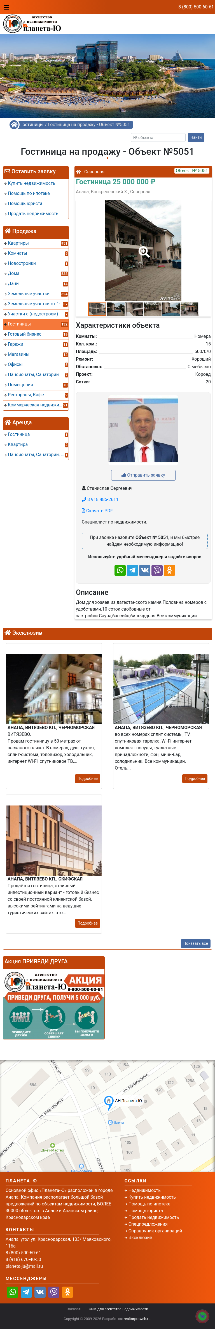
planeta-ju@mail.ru (24, 1266)
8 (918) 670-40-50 (92, 26)
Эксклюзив (140, 1237)
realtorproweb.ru (137, 1319)
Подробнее (88, 778)
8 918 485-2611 (100, 499)
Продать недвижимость (153, 1217)
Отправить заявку (143, 475)
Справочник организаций (155, 1231)
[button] (143, 248)
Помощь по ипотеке (149, 1204)
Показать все (195, 943)
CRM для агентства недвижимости (118, 1309)
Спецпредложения (148, 1224)
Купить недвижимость (152, 1197)
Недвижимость (144, 1190)
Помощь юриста (145, 1210)
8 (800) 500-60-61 (196, 7)
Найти (196, 137)
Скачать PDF (97, 510)
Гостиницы (31, 124)
